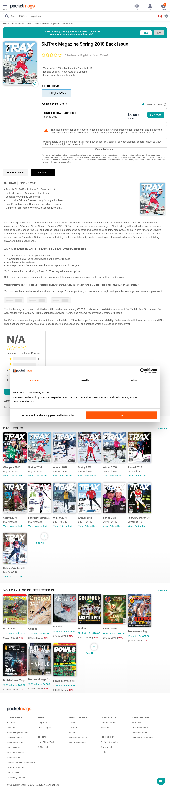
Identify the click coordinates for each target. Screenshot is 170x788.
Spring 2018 (67, 23)
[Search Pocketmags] (7, 16)
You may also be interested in (28, 590)
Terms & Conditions (16, 767)
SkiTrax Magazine (50, 23)
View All (162, 428)
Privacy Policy (13, 757)
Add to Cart (16, 475)
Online (72, 732)
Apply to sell (106, 747)
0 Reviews (70, 55)
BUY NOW (156, 114)
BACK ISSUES (13, 428)
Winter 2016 (110, 467)
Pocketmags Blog (15, 742)
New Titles (12, 727)
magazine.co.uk (139, 732)
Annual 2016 (135, 467)
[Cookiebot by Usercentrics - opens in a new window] (142, 370)
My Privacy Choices (16, 777)
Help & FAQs (44, 722)
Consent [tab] (35, 380)
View (5, 475)
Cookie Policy (13, 772)
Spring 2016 (10, 517)
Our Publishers (13, 747)
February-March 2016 (39, 517)
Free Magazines (14, 737)
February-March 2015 (139, 517)
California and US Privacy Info (21, 762)
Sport (28, 23)
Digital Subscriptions (13, 23)
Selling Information (109, 742)
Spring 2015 (109, 517)
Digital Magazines (77, 742)
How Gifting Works (47, 742)
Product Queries (108, 722)
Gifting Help (43, 747)
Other (36, 23)
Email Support (44, 727)
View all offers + (104, 149)
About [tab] (134, 380)
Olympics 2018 (11, 467)
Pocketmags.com (140, 727)
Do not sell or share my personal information (48, 415)
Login (103, 752)
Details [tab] (85, 380)
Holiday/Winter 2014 (14, 568)
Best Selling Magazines (17, 732)
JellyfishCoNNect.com (142, 737)
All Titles (11, 722)
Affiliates (105, 727)
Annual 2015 (85, 517)
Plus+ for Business (15, 752)
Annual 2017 (60, 467)
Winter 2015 (60, 517)
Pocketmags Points (78, 737)
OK (121, 415)
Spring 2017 (84, 467)
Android (73, 727)
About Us (136, 722)
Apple (72, 722)
